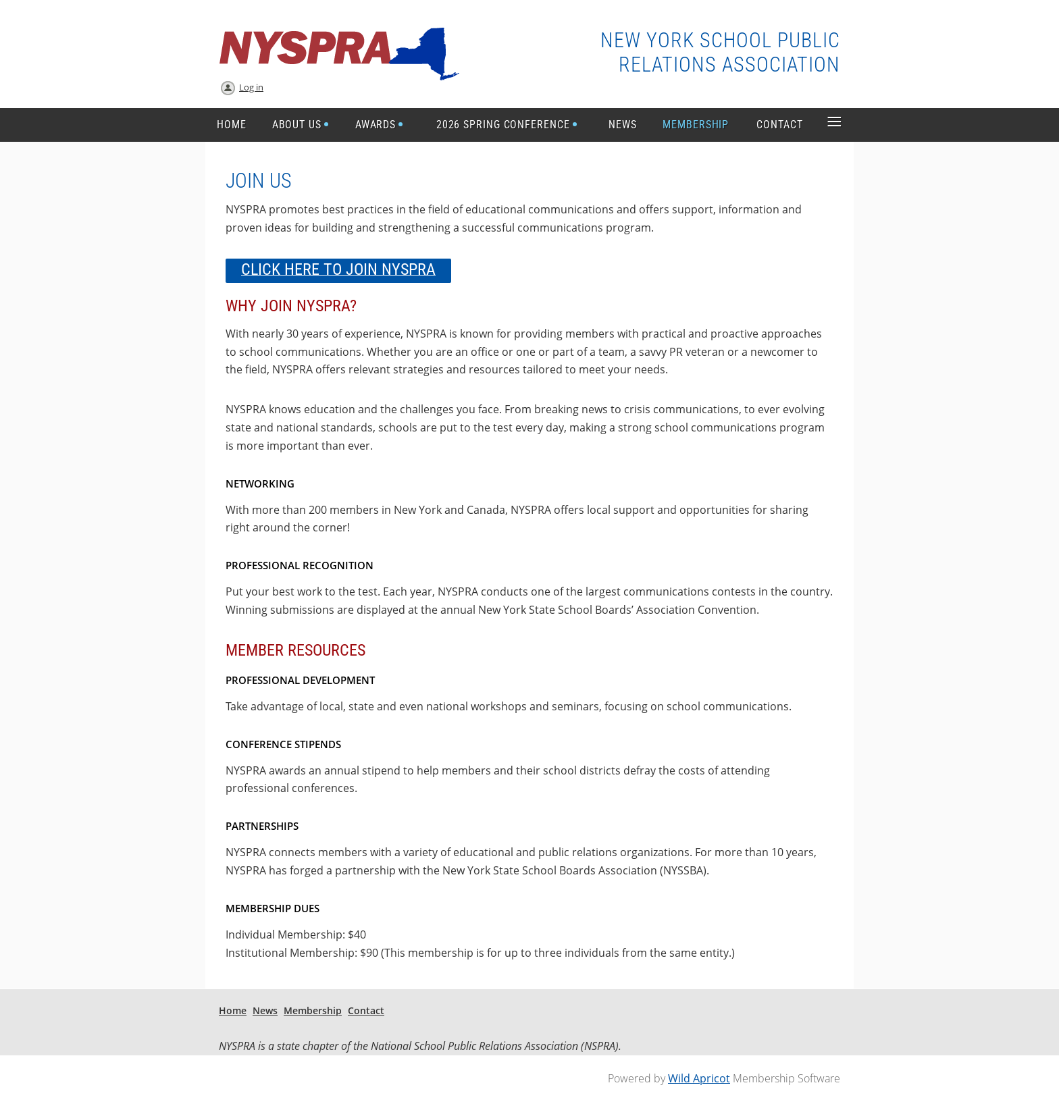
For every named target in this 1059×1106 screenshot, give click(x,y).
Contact (366, 1010)
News (265, 1010)
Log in (251, 87)
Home (233, 1010)
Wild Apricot (699, 1078)
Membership (313, 1010)
